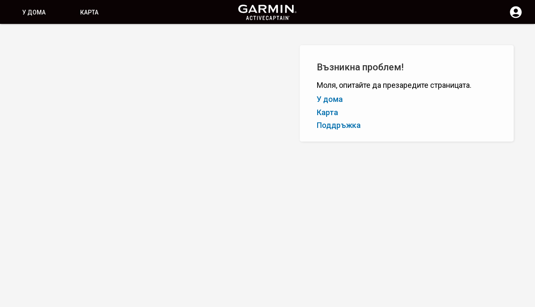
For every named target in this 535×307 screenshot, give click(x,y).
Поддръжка (339, 125)
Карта (89, 12)
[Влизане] (516, 17)
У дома (34, 12)
